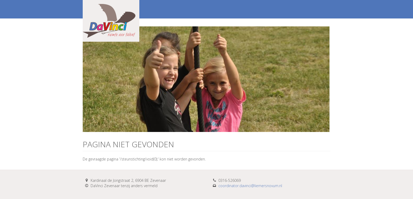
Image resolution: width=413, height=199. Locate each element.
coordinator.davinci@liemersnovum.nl (250, 185)
